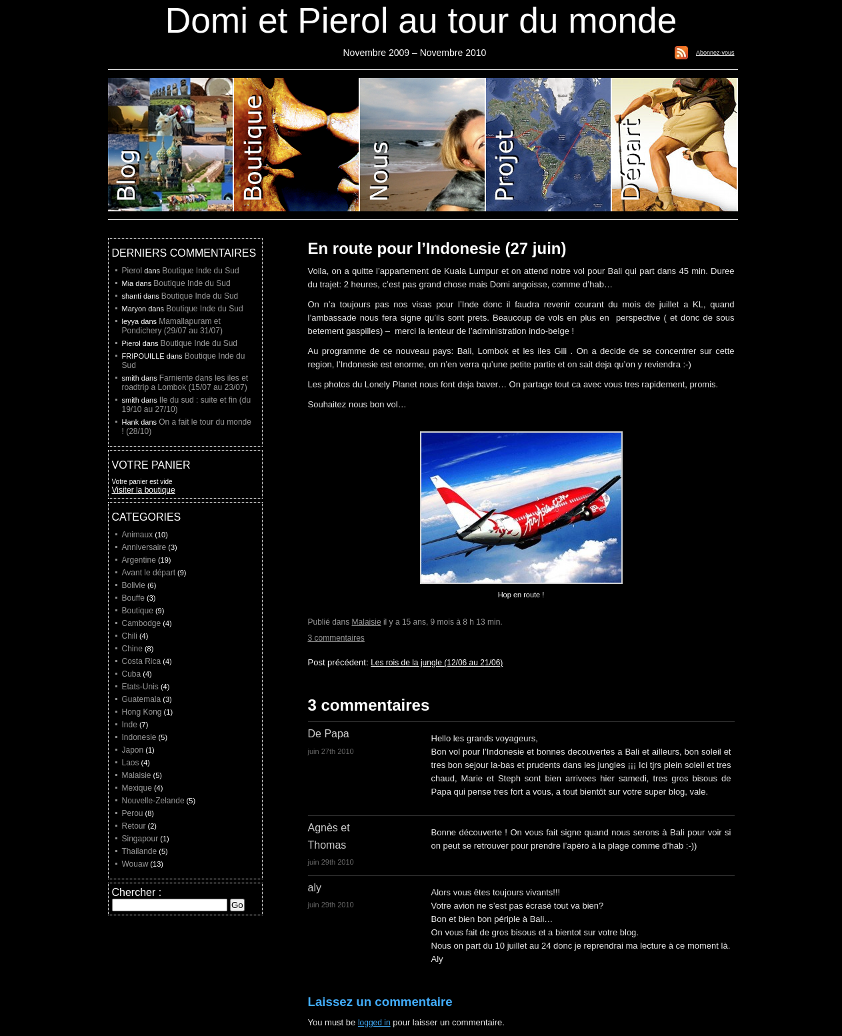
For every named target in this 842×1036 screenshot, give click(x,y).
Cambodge (141, 623)
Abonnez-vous (715, 52)
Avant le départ (149, 572)
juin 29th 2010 (331, 862)
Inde (129, 724)
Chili (129, 636)
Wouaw (135, 864)
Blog (171, 144)
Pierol (132, 270)
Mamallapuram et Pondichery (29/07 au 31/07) (172, 326)
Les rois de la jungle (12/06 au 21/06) (437, 662)
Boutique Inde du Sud (200, 270)
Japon (133, 750)
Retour (134, 826)
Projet (549, 144)
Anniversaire (144, 547)
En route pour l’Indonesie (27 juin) (437, 248)
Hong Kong (142, 712)
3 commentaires (336, 638)
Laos (130, 762)
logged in (374, 1022)
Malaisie (366, 622)
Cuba (131, 674)
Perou (132, 813)
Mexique (137, 788)
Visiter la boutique (143, 490)
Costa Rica (141, 661)
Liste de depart (675, 144)
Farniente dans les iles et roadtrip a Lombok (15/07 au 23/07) (185, 382)
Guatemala (141, 699)
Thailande (139, 851)
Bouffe (133, 598)
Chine (132, 648)
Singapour (140, 838)
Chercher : (137, 892)
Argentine (139, 560)
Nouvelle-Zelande (153, 800)
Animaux (137, 534)
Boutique (297, 144)
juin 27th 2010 (331, 751)
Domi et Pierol (423, 144)
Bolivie (133, 585)
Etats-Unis (140, 686)
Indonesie (139, 737)
